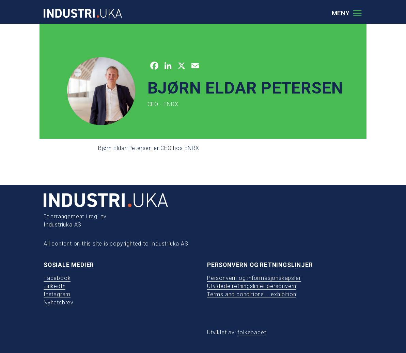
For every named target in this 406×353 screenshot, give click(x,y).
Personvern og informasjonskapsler (254, 278)
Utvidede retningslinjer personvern (251, 286)
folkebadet (251, 332)
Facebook (57, 278)
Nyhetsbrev (59, 302)
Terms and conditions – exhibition (251, 294)
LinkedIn (54, 286)
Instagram (57, 294)
